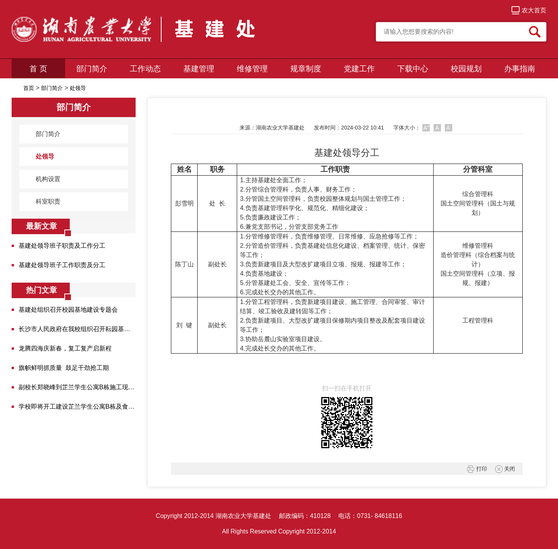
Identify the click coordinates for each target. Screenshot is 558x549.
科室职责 (43, 201)
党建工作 (359, 68)
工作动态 (145, 68)
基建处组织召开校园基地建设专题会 (68, 309)
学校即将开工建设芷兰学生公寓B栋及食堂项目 (77, 406)
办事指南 (519, 68)
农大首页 (529, 10)
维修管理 (252, 68)
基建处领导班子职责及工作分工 (62, 245)
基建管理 (198, 68)
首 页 (38, 68)
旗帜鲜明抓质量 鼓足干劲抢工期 (64, 367)
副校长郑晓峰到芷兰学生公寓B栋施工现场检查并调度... (77, 387)
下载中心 (412, 68)
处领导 (78, 88)
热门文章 (41, 290)
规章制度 (305, 68)
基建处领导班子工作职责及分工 (62, 265)
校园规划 (466, 68)
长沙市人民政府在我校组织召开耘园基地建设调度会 (77, 329)
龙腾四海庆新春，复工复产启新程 (65, 348)
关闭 (505, 469)
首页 (28, 88)
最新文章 (41, 226)
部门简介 (91, 68)
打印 (477, 469)
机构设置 (43, 179)
